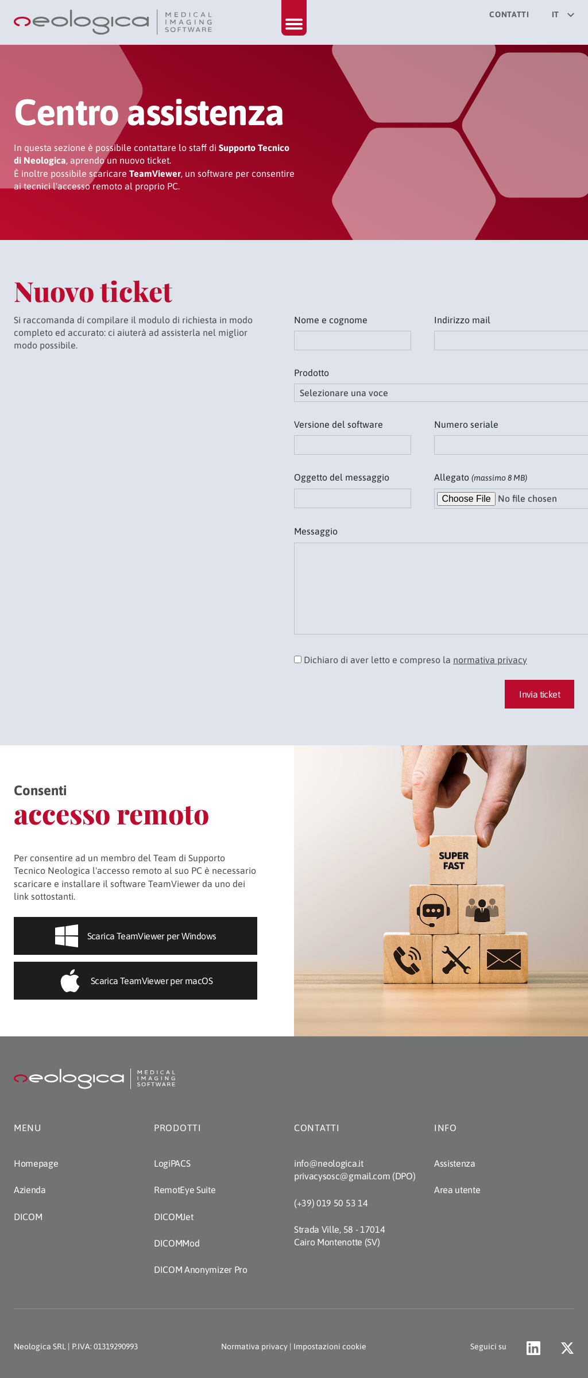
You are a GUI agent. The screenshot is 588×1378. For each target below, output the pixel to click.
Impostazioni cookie (329, 1346)
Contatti (509, 14)
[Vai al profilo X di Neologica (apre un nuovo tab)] (567, 1348)
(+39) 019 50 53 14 (331, 1203)
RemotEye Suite (185, 1190)
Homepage (36, 1163)
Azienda (30, 1190)
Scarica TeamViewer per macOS (135, 980)
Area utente (457, 1190)
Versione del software (338, 424)
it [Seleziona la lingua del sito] (563, 14)
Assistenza (454, 1163)
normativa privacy (490, 660)
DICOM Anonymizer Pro (200, 1269)
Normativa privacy (254, 1346)
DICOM (28, 1216)
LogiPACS (172, 1163)
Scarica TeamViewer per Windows (135, 935)
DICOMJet (173, 1216)
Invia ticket (539, 694)
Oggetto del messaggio (341, 477)
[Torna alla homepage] (114, 22)
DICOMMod (176, 1243)
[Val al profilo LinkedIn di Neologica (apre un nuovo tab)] (533, 1348)
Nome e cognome (331, 320)
